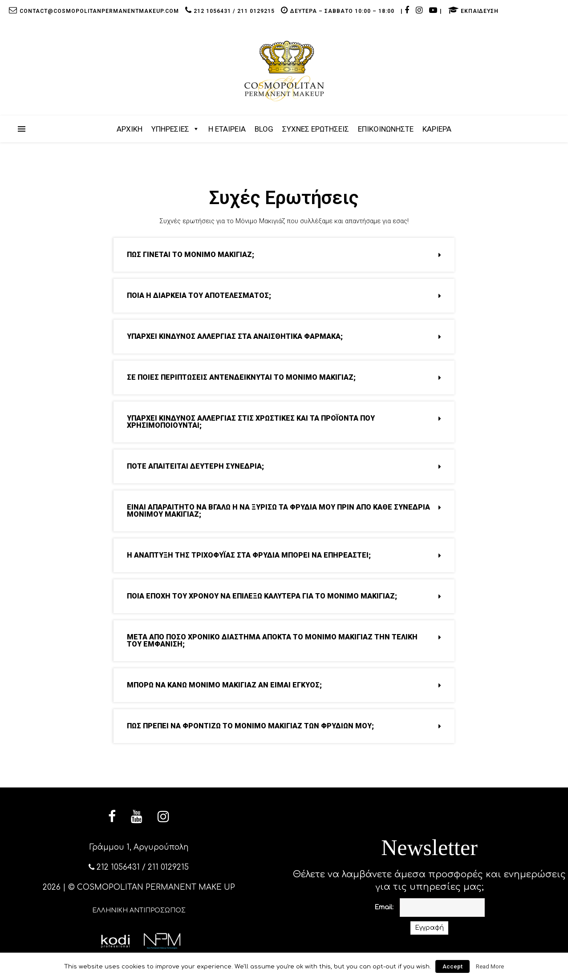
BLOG (264, 129)
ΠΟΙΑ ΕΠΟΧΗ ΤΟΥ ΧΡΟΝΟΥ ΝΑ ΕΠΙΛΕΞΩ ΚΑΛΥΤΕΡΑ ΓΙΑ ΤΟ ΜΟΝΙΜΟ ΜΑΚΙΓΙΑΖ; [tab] (284, 596)
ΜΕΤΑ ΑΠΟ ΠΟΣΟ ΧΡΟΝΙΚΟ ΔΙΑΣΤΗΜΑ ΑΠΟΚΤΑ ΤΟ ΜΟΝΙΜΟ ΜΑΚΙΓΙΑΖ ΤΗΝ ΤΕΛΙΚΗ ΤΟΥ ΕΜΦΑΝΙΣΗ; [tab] (284, 640)
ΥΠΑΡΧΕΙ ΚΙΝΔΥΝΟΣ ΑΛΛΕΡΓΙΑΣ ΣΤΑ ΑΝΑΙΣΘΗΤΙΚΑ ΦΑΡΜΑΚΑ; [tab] (284, 336)
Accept (452, 966)
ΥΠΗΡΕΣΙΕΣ (170, 129)
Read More (490, 966)
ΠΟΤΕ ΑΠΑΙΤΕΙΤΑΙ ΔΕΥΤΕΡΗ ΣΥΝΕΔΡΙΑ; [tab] (284, 466)
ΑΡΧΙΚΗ (129, 129)
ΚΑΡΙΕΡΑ (436, 129)
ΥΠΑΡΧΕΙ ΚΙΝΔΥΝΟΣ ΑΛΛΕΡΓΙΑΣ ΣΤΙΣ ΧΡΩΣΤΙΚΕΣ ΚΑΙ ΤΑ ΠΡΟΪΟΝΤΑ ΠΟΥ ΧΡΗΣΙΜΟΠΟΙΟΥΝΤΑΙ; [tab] (284, 422)
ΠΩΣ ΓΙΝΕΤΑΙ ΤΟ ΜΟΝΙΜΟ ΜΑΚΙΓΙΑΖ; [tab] (284, 254)
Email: (384, 907)
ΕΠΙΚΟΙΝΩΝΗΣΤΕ (386, 129)
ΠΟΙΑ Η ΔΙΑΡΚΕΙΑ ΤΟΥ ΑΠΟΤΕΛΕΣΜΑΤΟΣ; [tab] (284, 295)
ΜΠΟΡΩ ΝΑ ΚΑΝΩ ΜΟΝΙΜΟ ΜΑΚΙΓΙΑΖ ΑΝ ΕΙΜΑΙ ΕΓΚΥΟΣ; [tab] (284, 685)
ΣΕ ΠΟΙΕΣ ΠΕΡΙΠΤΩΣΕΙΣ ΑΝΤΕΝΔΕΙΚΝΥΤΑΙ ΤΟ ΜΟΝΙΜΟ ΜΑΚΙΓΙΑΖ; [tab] (284, 377)
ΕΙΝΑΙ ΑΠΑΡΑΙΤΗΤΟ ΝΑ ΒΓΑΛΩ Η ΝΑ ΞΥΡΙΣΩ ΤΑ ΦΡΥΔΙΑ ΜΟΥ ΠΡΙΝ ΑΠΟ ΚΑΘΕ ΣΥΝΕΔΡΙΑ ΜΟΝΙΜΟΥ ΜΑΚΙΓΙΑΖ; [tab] (284, 510)
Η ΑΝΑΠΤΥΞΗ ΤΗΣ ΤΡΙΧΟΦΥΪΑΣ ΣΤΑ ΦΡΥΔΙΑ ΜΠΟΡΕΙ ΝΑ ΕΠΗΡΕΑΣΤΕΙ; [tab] (284, 555)
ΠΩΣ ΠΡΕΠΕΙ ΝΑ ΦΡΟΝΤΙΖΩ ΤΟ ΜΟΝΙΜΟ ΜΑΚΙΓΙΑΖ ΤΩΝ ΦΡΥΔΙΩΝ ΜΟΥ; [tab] (284, 726)
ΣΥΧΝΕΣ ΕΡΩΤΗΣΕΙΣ (315, 129)
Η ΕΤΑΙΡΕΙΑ (227, 129)
